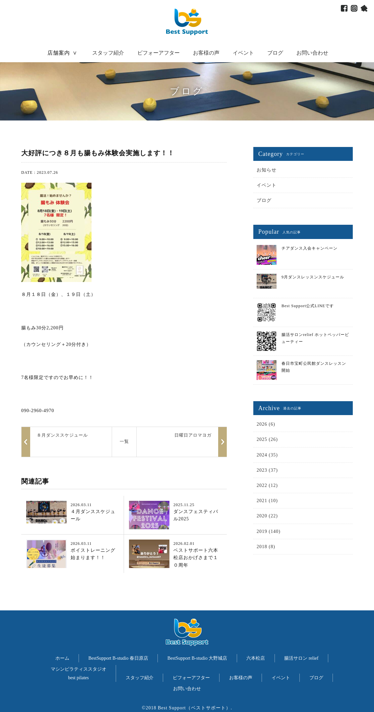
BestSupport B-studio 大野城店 (197, 658)
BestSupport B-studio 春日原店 (118, 658)
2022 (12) (267, 485)
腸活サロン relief (301, 658)
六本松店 (255, 658)
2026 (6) (266, 424)
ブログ (275, 53)
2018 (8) (266, 546)
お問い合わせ (312, 53)
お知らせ (267, 169)
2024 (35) (267, 454)
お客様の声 (206, 53)
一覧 (124, 441)
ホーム (62, 658)
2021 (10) (267, 500)
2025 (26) (267, 439)
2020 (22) (267, 515)
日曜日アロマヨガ (193, 435)
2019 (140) (268, 531)
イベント (243, 53)
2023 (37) (267, 470)
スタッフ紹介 (108, 53)
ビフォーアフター (158, 53)
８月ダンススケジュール (62, 435)
